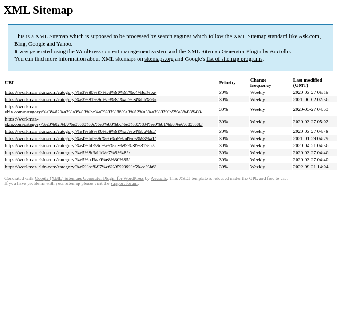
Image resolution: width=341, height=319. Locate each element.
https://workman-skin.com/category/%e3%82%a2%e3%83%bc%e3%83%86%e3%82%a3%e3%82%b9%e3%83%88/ (103, 109)
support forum (124, 183)
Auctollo (280, 51)
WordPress (88, 51)
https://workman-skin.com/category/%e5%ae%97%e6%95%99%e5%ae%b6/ (80, 166)
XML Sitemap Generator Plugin (224, 51)
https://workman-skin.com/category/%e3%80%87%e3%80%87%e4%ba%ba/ (80, 92)
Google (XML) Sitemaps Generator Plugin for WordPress (89, 178)
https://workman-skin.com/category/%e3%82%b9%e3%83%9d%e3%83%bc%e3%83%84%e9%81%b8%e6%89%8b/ (104, 121)
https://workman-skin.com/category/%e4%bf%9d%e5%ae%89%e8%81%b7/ (80, 145)
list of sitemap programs (234, 58)
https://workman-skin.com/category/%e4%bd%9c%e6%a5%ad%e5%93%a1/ (80, 138)
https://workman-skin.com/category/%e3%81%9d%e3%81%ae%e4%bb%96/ (80, 99)
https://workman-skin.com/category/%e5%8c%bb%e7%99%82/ (67, 152)
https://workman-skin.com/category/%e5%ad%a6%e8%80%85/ (67, 159)
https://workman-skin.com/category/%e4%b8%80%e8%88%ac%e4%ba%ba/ (80, 131)
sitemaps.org (159, 58)
